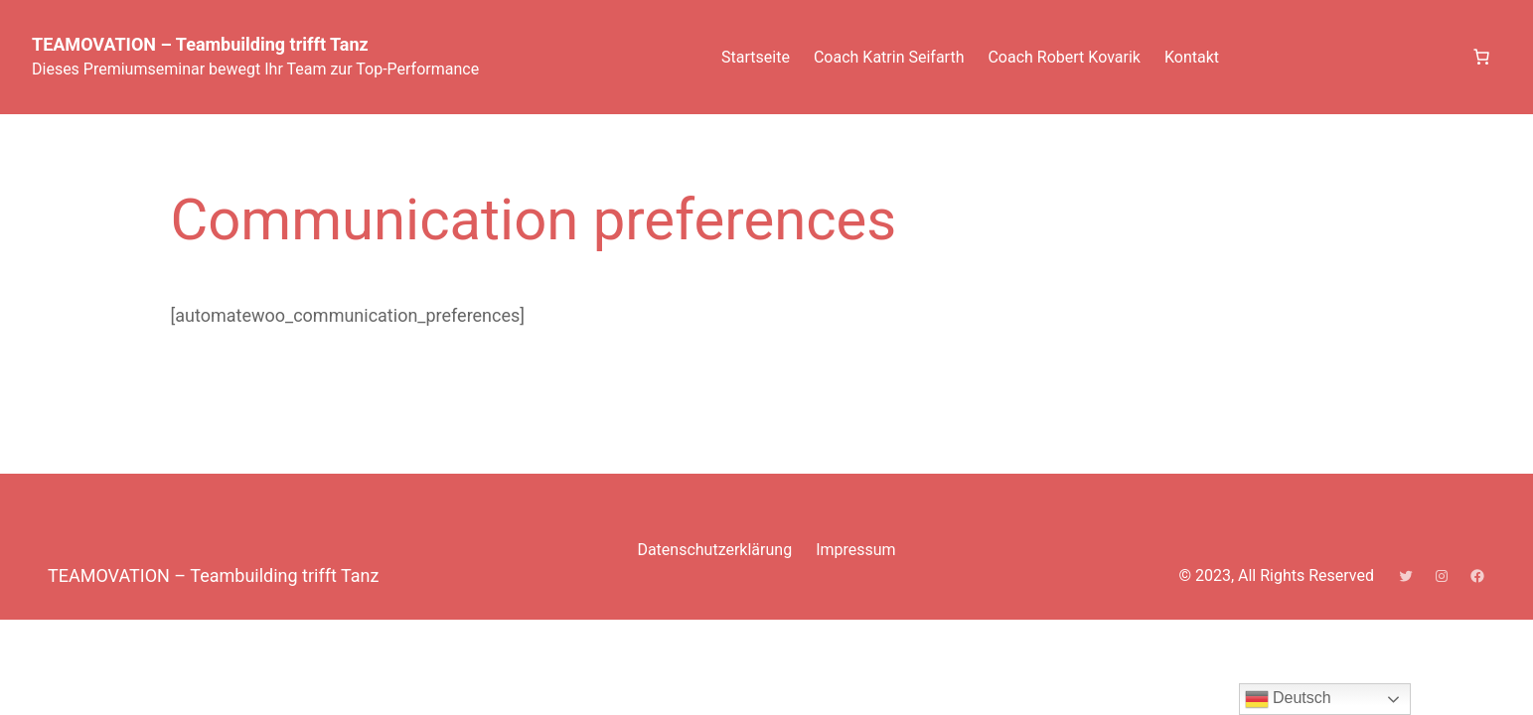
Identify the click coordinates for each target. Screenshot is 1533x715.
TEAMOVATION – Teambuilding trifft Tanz (200, 44)
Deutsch (1288, 699)
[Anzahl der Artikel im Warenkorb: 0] (1481, 56)
